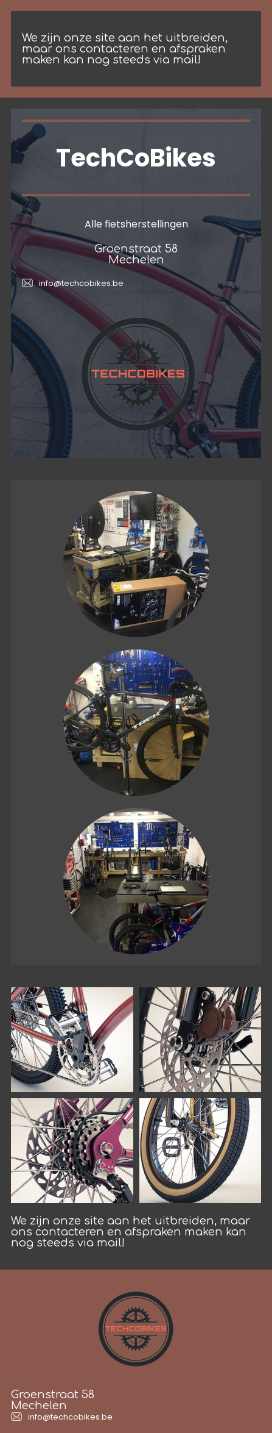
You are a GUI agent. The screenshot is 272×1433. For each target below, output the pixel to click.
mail (185, 60)
